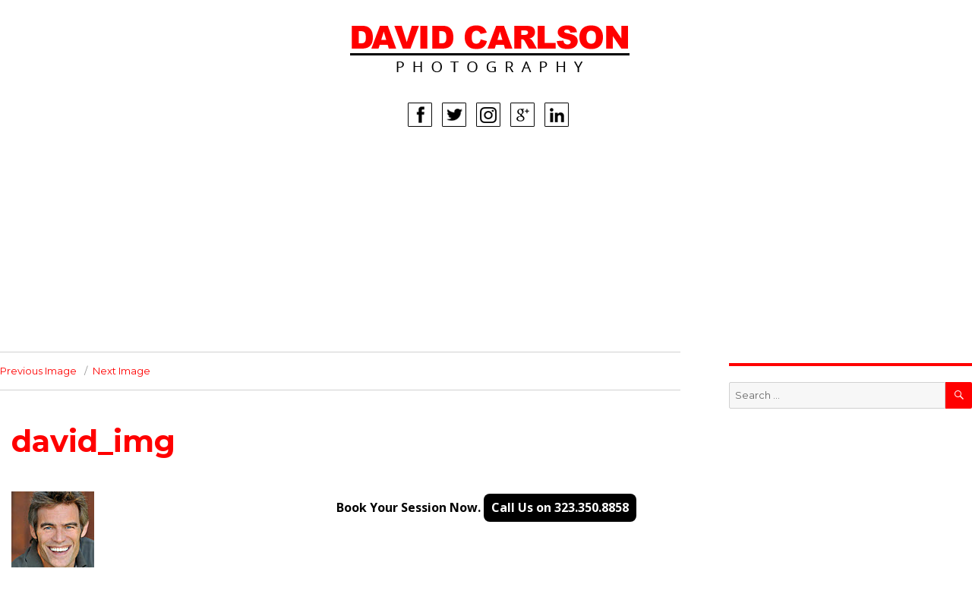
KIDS (62, 237)
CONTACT (76, 328)
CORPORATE (83, 283)
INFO (63, 306)
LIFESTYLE (77, 260)
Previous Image (38, 371)
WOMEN (71, 192)
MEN (61, 215)
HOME (66, 169)
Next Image (121, 371)
